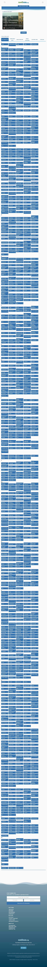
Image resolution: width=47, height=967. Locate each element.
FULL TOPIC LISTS (5, 36)
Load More (23, 32)
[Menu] (42, 2)
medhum (23, 2)
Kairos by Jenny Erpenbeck (10, 22)
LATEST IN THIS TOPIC (7, 11)
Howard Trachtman (10, 28)
